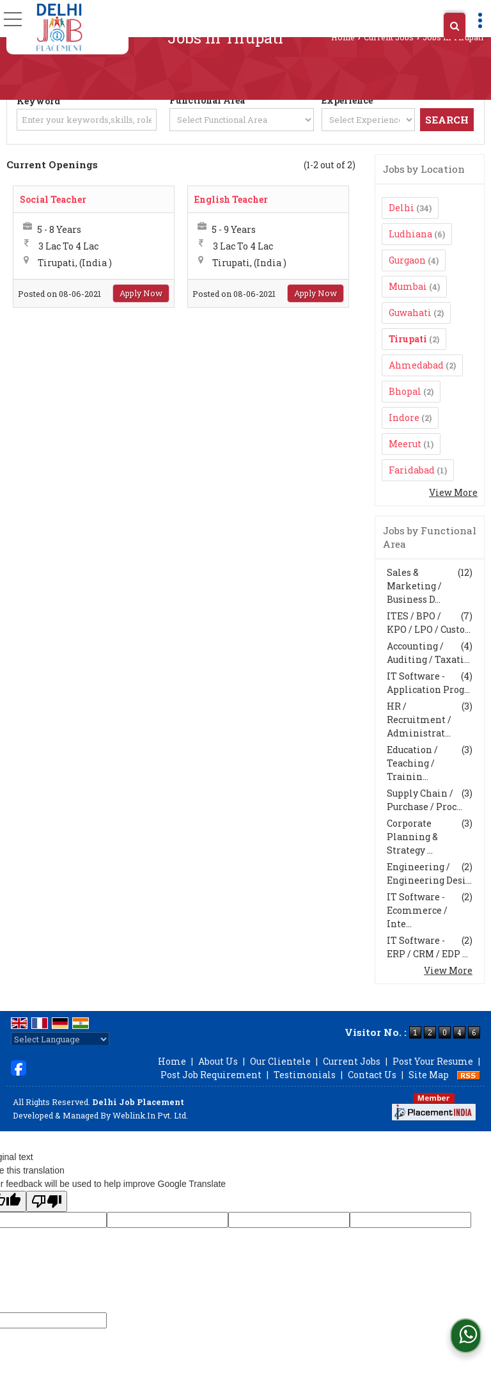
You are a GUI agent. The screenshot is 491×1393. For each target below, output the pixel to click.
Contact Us (372, 1075)
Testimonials (305, 1075)
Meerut (405, 444)
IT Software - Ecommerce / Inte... (417, 910)
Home (343, 37)
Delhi (401, 208)
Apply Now (141, 293)
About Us (218, 1061)
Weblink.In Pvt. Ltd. (150, 1115)
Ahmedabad (416, 365)
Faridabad (412, 470)
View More (453, 492)
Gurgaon (407, 260)
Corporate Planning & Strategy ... (412, 836)
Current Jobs (389, 37)
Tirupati (408, 339)
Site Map (429, 1075)
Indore (404, 417)
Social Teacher (53, 199)
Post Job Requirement (210, 1075)
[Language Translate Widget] (60, 1039)
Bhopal (405, 391)
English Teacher (231, 199)
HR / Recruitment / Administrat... (419, 719)
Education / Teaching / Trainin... (412, 763)
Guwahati (410, 312)
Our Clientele (280, 1061)
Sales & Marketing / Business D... (414, 585)
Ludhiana (410, 234)
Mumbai (408, 286)
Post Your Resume (433, 1061)
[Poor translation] (46, 1201)
